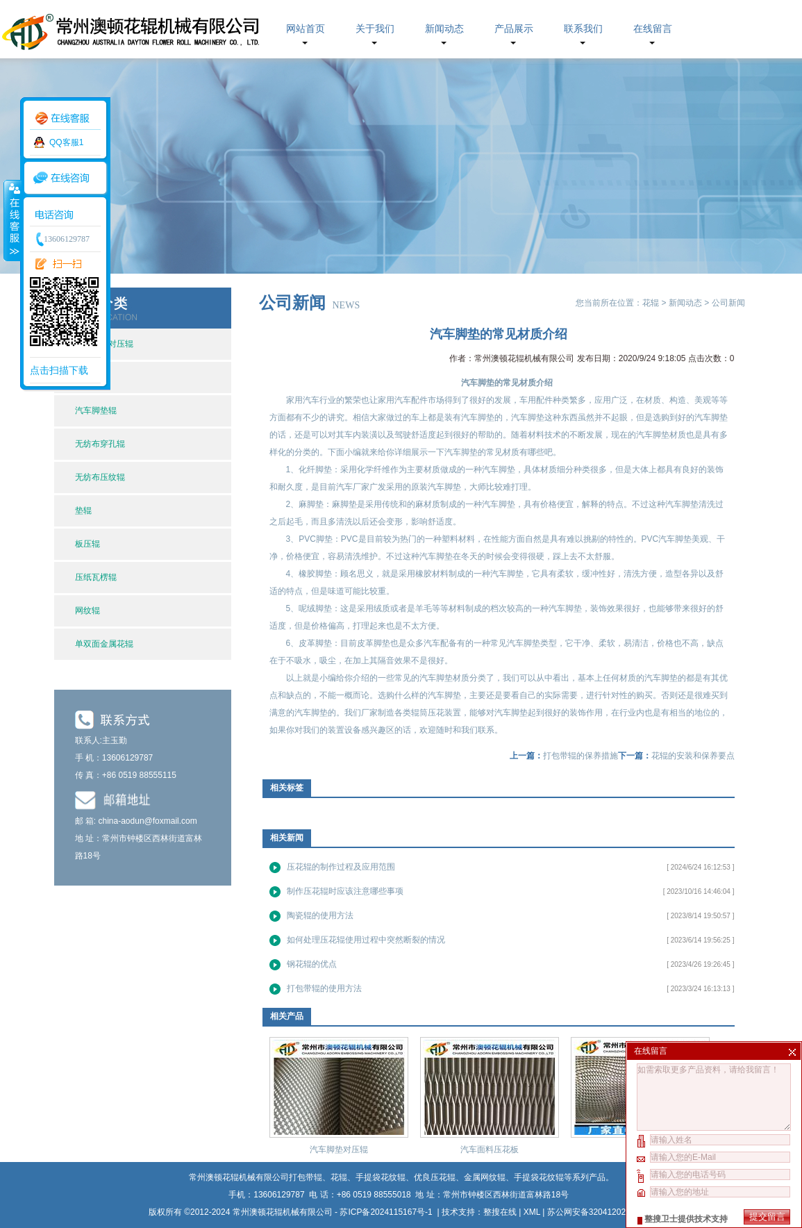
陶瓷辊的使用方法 (320, 915)
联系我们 (583, 29)
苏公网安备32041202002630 (600, 1212)
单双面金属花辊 (104, 644)
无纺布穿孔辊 (100, 444)
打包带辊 (305, 1177)
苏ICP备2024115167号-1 (387, 1212)
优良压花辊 (435, 1177)
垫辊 (83, 510)
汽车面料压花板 (489, 1149)
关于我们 (375, 29)
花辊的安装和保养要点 (693, 756)
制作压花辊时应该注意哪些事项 (345, 891)
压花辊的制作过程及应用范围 (341, 867)
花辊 (650, 303)
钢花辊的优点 (312, 964)
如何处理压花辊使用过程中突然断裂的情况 (366, 940)
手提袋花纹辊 (539, 1177)
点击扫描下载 (59, 370)
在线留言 (652, 29)
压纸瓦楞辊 (96, 577)
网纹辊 (87, 610)
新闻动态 (444, 29)
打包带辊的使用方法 (324, 988)
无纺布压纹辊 (100, 477)
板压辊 (87, 544)
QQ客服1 (66, 142)
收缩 (12, 220)
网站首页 (305, 29)
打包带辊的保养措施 (580, 756)
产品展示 (513, 29)
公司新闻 (728, 303)
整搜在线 (500, 1212)
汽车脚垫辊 (96, 410)
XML (532, 1212)
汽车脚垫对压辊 (339, 1149)
